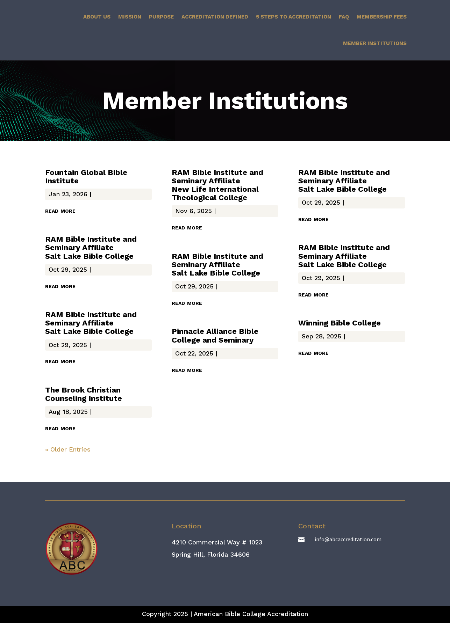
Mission (129, 17)
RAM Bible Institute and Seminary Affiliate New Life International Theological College (217, 185)
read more (60, 210)
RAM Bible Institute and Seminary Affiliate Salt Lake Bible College (91, 247)
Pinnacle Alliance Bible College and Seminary (215, 335)
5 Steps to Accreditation (293, 17)
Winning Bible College (339, 322)
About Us (96, 17)
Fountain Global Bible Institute (86, 176)
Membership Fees (382, 17)
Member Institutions (375, 43)
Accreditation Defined (214, 17)
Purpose (161, 17)
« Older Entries (68, 449)
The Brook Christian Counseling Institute (83, 394)
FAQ (344, 17)
